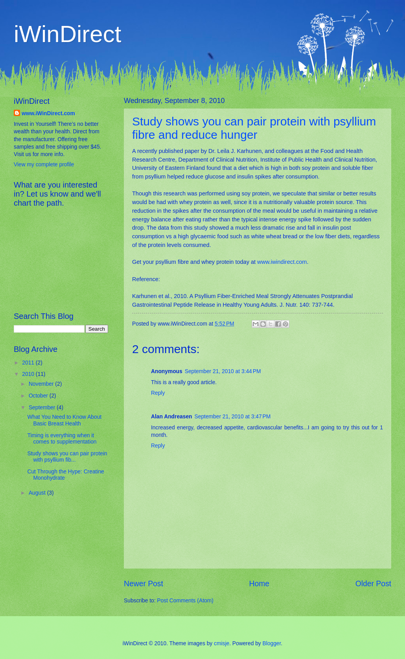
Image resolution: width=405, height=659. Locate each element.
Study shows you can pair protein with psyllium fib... (67, 457)
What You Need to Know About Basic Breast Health (64, 420)
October (39, 396)
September (43, 407)
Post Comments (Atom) (185, 601)
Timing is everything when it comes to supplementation (61, 439)
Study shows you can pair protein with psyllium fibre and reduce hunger (254, 128)
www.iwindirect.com (282, 262)
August (38, 493)
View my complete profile (44, 165)
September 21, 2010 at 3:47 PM (233, 417)
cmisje (221, 643)
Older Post (373, 584)
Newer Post (143, 584)
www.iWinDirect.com (48, 113)
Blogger (272, 643)
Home (259, 584)
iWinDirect (67, 34)
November (42, 384)
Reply (158, 393)
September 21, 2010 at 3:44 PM (223, 371)
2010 (29, 374)
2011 (29, 363)
